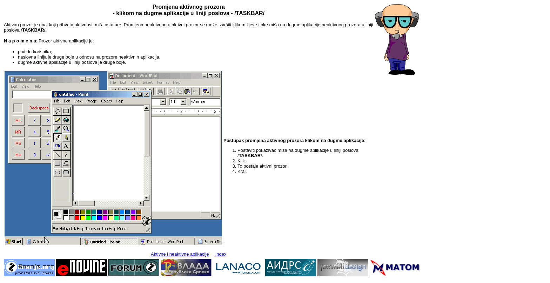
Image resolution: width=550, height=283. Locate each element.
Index (221, 254)
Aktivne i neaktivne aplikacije (180, 254)
